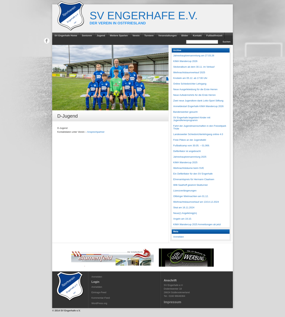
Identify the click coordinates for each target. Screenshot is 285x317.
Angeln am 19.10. (182, 218)
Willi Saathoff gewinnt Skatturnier (190, 185)
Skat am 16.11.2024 (183, 207)
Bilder (184, 35)
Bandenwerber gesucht (185, 112)
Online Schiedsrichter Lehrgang (189, 83)
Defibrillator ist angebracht (187, 151)
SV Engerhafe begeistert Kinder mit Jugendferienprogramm (191, 119)
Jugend (101, 35)
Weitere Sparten (119, 35)
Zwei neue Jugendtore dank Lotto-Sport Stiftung (198, 100)
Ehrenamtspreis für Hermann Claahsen (193, 179)
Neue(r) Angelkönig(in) (185, 213)
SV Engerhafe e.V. (144, 15)
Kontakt (197, 35)
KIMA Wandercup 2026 (185, 61)
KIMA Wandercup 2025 (185, 162)
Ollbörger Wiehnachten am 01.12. (190, 196)
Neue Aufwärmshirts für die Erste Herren (194, 95)
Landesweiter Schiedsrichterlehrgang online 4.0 (198, 134)
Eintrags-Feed (98, 292)
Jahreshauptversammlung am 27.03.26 (193, 55)
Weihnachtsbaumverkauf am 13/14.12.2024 (196, 201)
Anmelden (178, 236)
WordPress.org (99, 303)
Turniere (149, 35)
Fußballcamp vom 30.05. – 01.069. (191, 145)
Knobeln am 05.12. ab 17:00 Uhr (190, 78)
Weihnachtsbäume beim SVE (188, 168)
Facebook (46, 40)
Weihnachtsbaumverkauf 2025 (189, 72)
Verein (136, 35)
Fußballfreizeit (214, 35)
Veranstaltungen (167, 35)
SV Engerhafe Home (66, 35)
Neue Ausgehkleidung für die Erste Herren (195, 89)
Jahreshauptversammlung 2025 (189, 156)
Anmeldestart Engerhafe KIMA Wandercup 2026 (198, 106)
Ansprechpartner (96, 132)
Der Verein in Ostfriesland (118, 23)
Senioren (87, 35)
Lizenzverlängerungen (184, 190)
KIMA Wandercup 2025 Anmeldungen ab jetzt (197, 224)
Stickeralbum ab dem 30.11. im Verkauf (193, 66)
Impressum (172, 302)
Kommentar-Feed (100, 297)
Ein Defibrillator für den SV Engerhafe (193, 173)
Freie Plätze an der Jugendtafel (189, 140)
